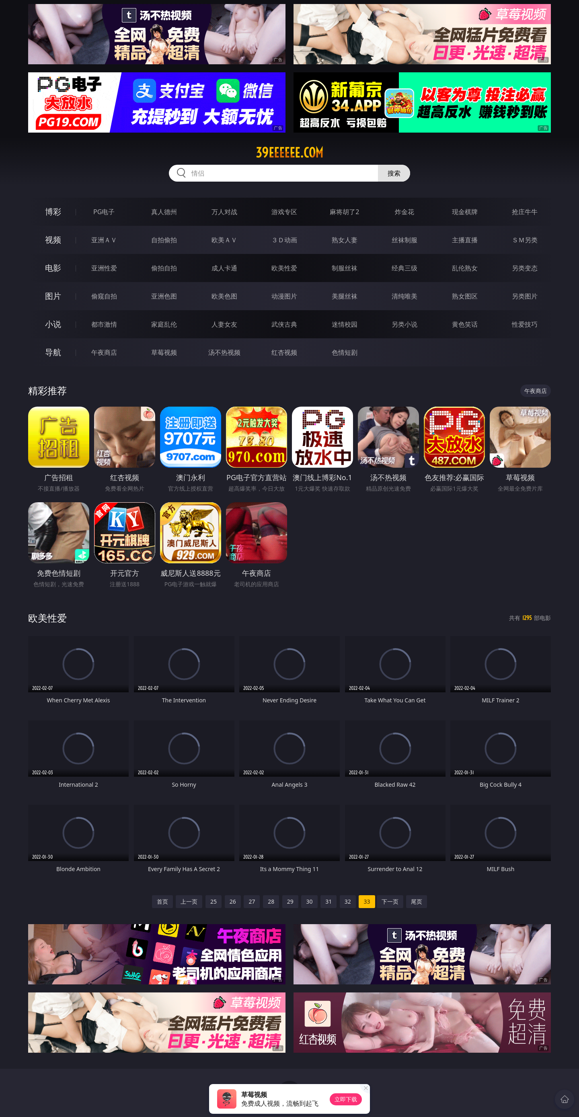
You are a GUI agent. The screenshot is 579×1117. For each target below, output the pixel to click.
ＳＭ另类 (525, 239)
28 (271, 901)
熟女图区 (465, 296)
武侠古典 (284, 324)
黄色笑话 (465, 324)
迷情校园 (344, 324)
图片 (53, 296)
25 (213, 901)
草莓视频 (164, 352)
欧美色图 (224, 296)
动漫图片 (284, 296)
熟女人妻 (344, 239)
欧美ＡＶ (224, 239)
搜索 (394, 173)
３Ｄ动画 (284, 239)
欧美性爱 (284, 268)
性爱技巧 (525, 324)
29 (290, 901)
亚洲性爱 (104, 268)
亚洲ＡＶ (104, 239)
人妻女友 (224, 324)
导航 (53, 352)
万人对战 (224, 211)
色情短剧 (344, 352)
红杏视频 (284, 352)
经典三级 (404, 268)
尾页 (416, 901)
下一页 (390, 901)
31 (328, 901)
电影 (53, 267)
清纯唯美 (404, 296)
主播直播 (465, 239)
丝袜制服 (404, 239)
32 (348, 901)
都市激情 (104, 324)
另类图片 (525, 296)
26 (233, 901)
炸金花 (404, 211)
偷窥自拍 (104, 296)
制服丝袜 (344, 268)
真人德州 (164, 211)
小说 (53, 324)
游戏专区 (284, 211)
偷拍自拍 (164, 268)
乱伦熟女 (465, 268)
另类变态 (525, 268)
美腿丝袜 (344, 296)
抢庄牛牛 (525, 211)
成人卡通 (224, 268)
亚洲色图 (164, 296)
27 (251, 901)
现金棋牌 (465, 211)
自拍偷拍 (164, 239)
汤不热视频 (224, 352)
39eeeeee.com (289, 153)
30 (309, 901)
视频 (53, 239)
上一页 (189, 901)
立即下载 (346, 1099)
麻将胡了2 (344, 211)
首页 (162, 901)
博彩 (53, 211)
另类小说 (404, 324)
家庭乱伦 (164, 324)
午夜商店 (104, 352)
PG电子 (104, 211)
